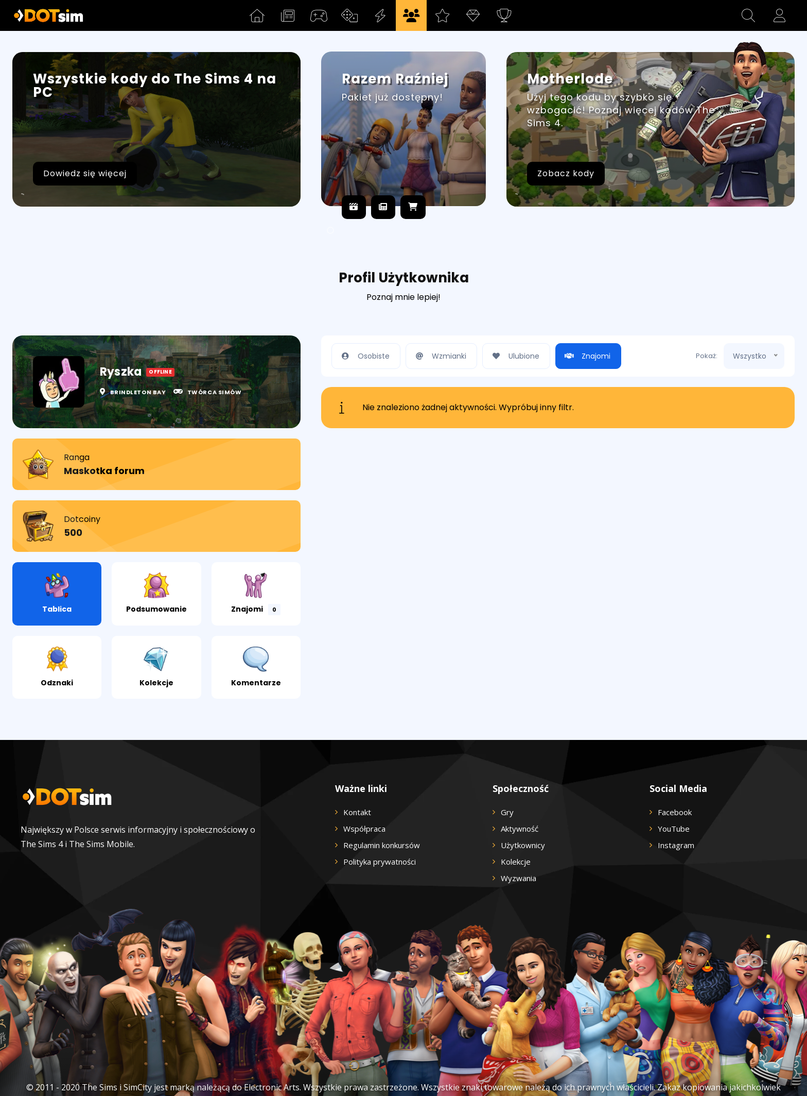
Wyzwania (518, 844)
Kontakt (357, 778)
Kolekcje (156, 633)
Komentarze (256, 633)
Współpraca (364, 795)
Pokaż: (706, 322)
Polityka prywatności (379, 828)
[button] (748, 15)
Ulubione (513, 322)
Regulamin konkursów (381, 811)
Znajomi (255, 560)
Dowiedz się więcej (85, 173)
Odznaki (57, 633)
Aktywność (519, 795)
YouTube (674, 795)
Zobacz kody (565, 173)
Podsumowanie (156, 560)
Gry (507, 778)
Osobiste (363, 322)
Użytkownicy (523, 811)
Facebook (675, 778)
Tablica (57, 560)
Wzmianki (438, 322)
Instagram (676, 811)
